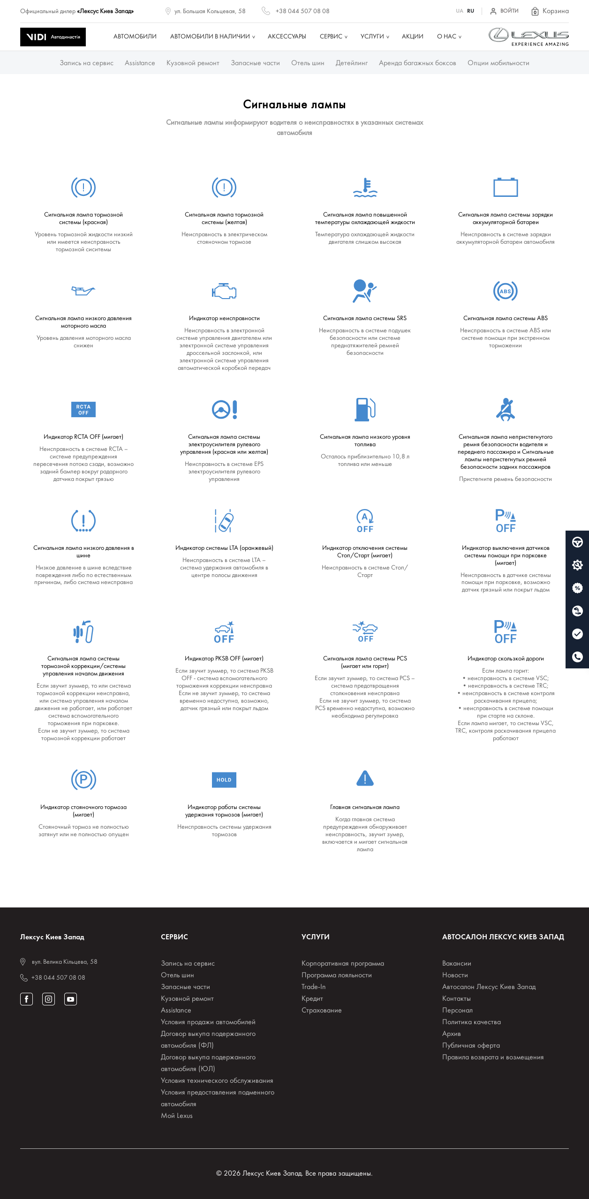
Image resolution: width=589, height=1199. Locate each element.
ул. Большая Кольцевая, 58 (210, 11)
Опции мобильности (498, 63)
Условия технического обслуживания (217, 1081)
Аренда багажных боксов (417, 63)
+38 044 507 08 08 (303, 11)
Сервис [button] (331, 37)
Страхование (322, 1010)
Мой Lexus (177, 1116)
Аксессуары (287, 37)
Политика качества (471, 1022)
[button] (549, 11)
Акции (412, 37)
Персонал (457, 1010)
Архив (451, 1034)
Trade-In (314, 987)
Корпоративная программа (343, 963)
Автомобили (135, 37)
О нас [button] (446, 37)
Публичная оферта (471, 1045)
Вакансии (456, 963)
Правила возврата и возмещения (493, 1057)
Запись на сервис (86, 63)
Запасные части (255, 63)
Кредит (312, 999)
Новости (455, 975)
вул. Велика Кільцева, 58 (65, 962)
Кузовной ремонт (192, 63)
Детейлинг (352, 63)
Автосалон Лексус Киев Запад (489, 987)
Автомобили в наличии (210, 37)
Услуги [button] (372, 37)
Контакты (456, 999)
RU (470, 11)
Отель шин (308, 63)
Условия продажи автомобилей (208, 1022)
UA (459, 11)
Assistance (140, 63)
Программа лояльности (337, 975)
